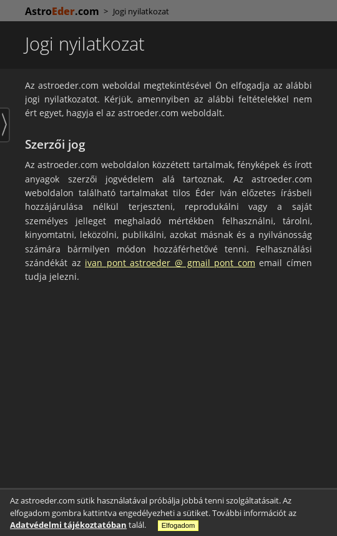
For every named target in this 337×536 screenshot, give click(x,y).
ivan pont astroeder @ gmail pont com (170, 263)
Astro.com (62, 11)
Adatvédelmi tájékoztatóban (68, 524)
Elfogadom (178, 525)
